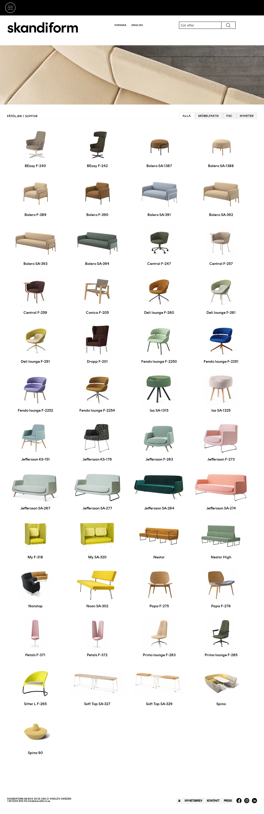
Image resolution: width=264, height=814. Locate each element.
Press (228, 800)
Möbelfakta (208, 116)
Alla (187, 116)
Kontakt (213, 800)
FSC (229, 116)
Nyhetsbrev (193, 800)
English (137, 25)
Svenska (120, 25)
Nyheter (247, 116)
